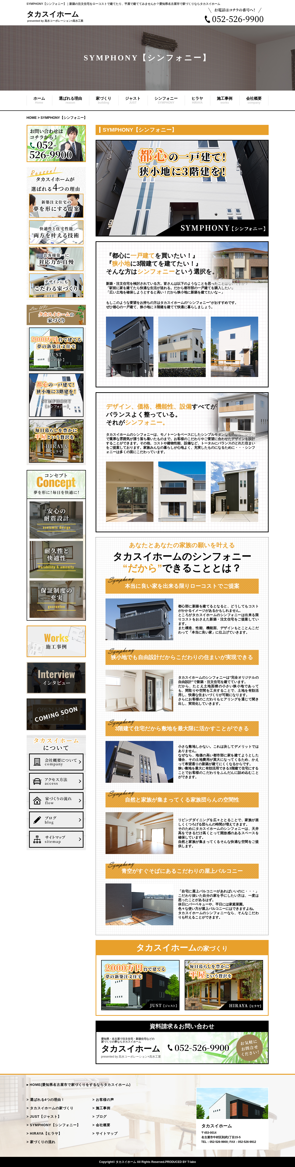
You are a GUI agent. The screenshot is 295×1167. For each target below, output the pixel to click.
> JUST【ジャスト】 (44, 1116)
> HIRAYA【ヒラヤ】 (44, 1133)
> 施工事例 (101, 1108)
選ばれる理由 (70, 100)
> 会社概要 (101, 1125)
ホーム (39, 100)
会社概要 (254, 100)
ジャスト (133, 100)
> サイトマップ (105, 1133)
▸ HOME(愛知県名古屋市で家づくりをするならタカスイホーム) (79, 1085)
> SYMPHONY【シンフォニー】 (53, 1125)
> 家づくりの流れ (41, 1142)
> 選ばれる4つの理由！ (46, 1100)
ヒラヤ (197, 100)
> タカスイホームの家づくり (50, 1108)
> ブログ (99, 1116)
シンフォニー (166, 100)
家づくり (103, 100)
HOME (32, 118)
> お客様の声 (103, 1100)
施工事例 (224, 100)
